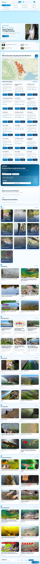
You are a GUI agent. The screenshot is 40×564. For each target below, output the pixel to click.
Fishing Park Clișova (31, 84)
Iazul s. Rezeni (17, 151)
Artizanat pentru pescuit (25, 5)
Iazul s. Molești (5, 125)
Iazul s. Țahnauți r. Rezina (7, 84)
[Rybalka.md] (5, 1)
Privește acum (5, 36)
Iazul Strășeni (17, 125)
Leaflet (33, 79)
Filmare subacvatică (33, 5)
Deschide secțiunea (16, 174)
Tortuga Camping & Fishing (8, 98)
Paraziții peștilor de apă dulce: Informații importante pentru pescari (20, 330)
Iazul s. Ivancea (5, 138)
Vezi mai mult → (37, 207)
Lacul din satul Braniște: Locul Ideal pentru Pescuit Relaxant (20, 348)
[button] (24, 72)
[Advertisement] (20, 16)
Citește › (11, 336)
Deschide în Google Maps (10, 94)
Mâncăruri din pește (6, 7)
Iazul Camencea (6, 151)
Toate (6, 5)
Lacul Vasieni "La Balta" (19, 138)
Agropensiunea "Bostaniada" (30, 139)
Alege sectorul (7, 173)
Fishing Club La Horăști (19, 112)
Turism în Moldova (15, 7)
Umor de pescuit (15, 5)
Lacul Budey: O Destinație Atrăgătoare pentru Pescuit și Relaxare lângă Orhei (6, 348)
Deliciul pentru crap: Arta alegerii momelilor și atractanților (33, 330)
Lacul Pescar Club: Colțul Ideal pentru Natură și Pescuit (6, 329)
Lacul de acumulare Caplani (18, 85)
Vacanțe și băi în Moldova (25, 7)
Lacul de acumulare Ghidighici (30, 99)
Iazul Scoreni (29, 151)
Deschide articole (12, 36)
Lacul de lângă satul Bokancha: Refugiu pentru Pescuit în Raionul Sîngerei (33, 348)
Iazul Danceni (5, 112)
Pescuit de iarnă (34, 7)
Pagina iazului (5, 94)
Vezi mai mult (37, 42)
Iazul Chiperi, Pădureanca (32, 125)
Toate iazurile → (35, 81)
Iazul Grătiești (17, 98)
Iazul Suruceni (30, 112)
